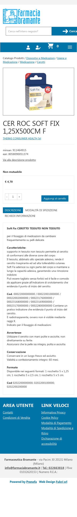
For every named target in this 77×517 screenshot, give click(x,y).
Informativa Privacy (53, 412)
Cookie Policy (49, 418)
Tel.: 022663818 (53, 468)
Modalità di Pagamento (56, 423)
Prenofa (31, 482)
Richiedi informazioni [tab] (20, 216)
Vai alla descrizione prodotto (19, 160)
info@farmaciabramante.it (22, 468)
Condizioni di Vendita (16, 418)
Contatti (8, 412)
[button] (7, 196)
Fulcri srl (61, 482)
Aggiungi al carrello (55, 198)
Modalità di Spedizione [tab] (41, 210)
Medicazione (27, 62)
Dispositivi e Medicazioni (40, 58)
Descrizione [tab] (13, 210)
